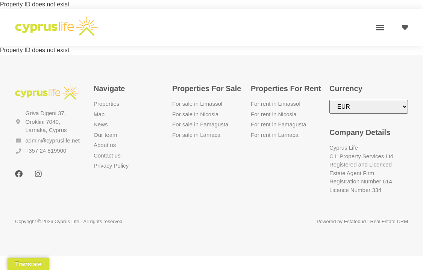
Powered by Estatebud (341, 221)
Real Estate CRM (389, 221)
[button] (380, 27)
